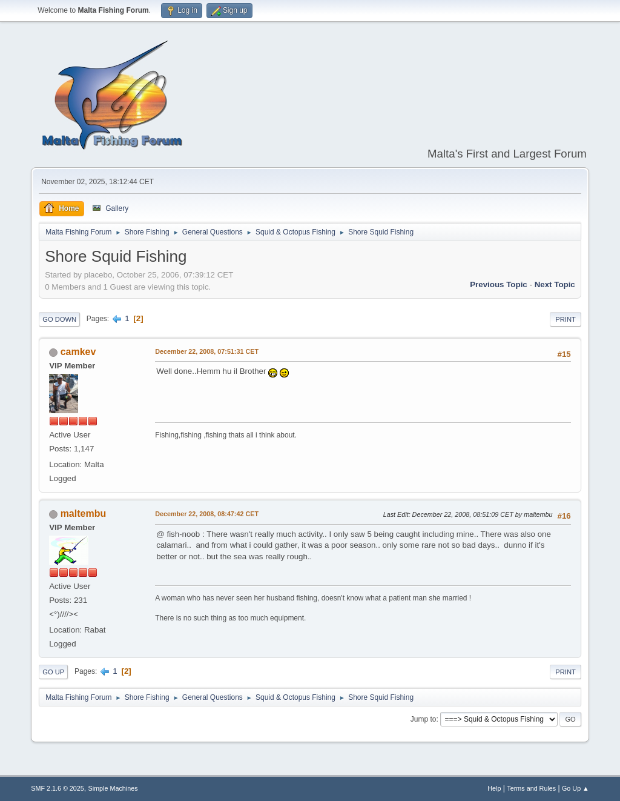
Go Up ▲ (575, 788)
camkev (78, 352)
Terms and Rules (531, 788)
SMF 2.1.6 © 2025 (57, 788)
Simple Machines (113, 788)
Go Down (59, 319)
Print (565, 319)
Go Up (53, 672)
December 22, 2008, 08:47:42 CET (207, 513)
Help (494, 788)
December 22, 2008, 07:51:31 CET (207, 351)
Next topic (555, 284)
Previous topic (498, 284)
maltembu (84, 513)
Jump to (424, 719)
